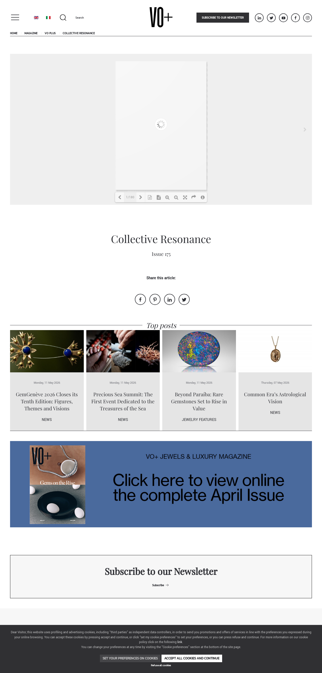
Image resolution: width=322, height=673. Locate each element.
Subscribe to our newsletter (223, 18)
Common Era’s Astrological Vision (275, 398)
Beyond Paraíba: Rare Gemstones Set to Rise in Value (199, 401)
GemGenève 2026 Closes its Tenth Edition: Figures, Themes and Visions (47, 401)
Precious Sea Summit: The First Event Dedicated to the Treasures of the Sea (122, 401)
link (179, 642)
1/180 (130, 197)
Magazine (30, 33)
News (47, 419)
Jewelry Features (199, 419)
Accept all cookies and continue (191, 658)
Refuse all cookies (161, 665)
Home (13, 33)
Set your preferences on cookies (130, 658)
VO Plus (50, 33)
